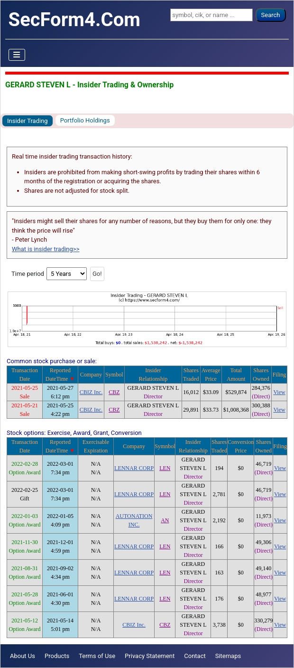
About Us (22, 655)
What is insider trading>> (45, 249)
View (279, 392)
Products (57, 655)
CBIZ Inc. (91, 392)
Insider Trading (27, 120)
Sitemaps (228, 655)
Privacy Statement (150, 655)
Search (270, 15)
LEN (164, 468)
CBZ (114, 392)
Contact (194, 655)
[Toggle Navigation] (17, 55)
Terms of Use (97, 655)
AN (165, 520)
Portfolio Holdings (85, 120)
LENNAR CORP (134, 468)
